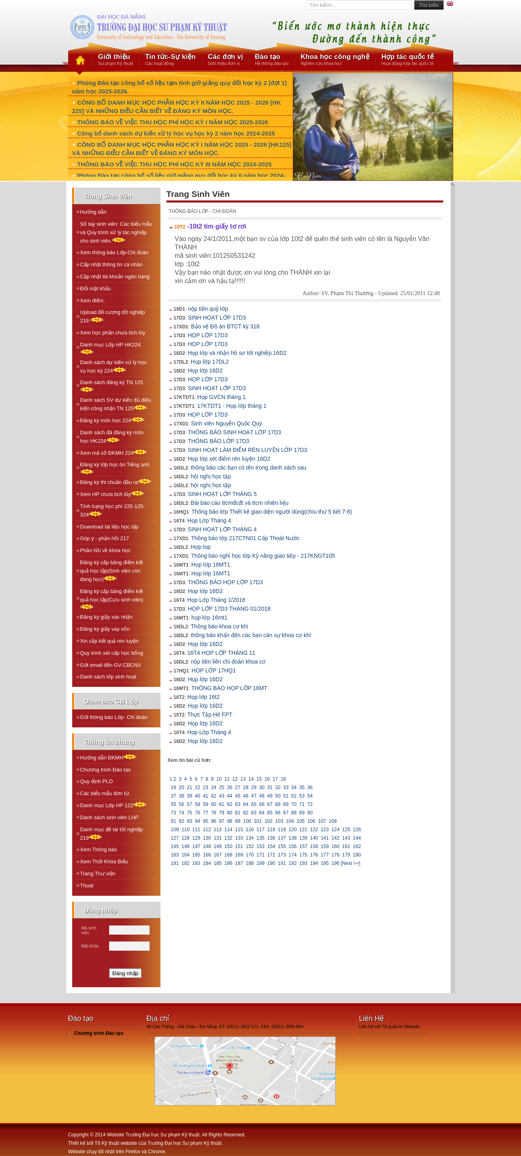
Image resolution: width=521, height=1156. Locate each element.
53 (302, 796)
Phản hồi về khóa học (105, 550)
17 (275, 779)
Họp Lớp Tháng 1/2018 (216, 600)
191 (282, 863)
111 (196, 829)
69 (286, 804)
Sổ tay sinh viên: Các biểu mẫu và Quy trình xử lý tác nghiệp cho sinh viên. (116, 232)
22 (198, 787)
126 (356, 829)
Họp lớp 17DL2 (210, 361)
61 (222, 804)
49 (270, 796)
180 (356, 855)
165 (196, 855)
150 (228, 846)
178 (335, 855)
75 (190, 813)
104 (289, 821)
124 (335, 829)
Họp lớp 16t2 (203, 697)
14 (251, 779)
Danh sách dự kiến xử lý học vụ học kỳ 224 (113, 366)
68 (278, 804)
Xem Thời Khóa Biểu (104, 861)
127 (175, 838)
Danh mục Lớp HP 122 (113, 805)
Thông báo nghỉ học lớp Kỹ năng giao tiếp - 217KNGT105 (263, 556)
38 (182, 796)
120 (292, 829)
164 (185, 855)
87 (286, 813)
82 (246, 813)
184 (207, 863)
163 (175, 855)
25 (222, 787)
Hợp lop (201, 547)
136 (271, 838)
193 (303, 863)
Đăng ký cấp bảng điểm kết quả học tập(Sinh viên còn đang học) (111, 570)
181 (175, 863)
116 (249, 829)
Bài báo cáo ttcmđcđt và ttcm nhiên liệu (240, 503)
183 (196, 863)
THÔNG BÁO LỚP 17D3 (218, 441)
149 (217, 846)
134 (249, 838)
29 (254, 787)
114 (228, 829)
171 (260, 855)
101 (257, 821)
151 (239, 846)
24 (214, 787)
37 (174, 796)
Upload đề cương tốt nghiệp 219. (112, 316)
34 (294, 787)
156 (292, 846)
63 (238, 804)
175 (303, 855)
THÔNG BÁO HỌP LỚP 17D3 (225, 582)
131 (217, 838)
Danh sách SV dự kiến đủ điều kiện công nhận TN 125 (115, 404)
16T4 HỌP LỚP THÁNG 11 (221, 653)
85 (270, 813)
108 (332, 821)
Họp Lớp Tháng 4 (209, 520)
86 (278, 813)
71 (302, 804)
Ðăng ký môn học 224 (112, 420)
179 (346, 855)
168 (228, 855)
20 (182, 787)
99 (238, 821)
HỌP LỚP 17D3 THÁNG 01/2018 (229, 608)
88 (294, 813)
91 (174, 821)
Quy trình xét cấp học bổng (111, 653)
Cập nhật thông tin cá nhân (111, 264)
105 (300, 821)
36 (310, 787)
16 (267, 779)
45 (238, 796)
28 (246, 787)
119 (282, 829)
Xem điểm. (92, 301)
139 (303, 838)
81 (238, 813)
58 (198, 804)
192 (292, 863)
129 (196, 838)
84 (262, 813)
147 (196, 846)
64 (246, 804)
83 (254, 813)
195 (324, 863)
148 (207, 846)
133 (239, 838)
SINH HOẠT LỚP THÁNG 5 (222, 494)
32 (278, 787)
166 (207, 855)
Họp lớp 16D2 (205, 370)
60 (214, 804)
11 (227, 779)
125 (346, 829)
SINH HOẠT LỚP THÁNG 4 (222, 529)
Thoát (86, 886)
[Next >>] (351, 863)
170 (249, 855)
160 (335, 846)
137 (282, 838)
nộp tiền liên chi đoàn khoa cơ (228, 661)
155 (282, 846)
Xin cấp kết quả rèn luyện (109, 641)
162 (356, 846)
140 (314, 838)
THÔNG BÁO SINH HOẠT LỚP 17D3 (234, 432)
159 (324, 846)
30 (262, 787)
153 (260, 846)
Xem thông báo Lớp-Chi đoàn (114, 252)
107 (322, 821)
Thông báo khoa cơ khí (220, 626)
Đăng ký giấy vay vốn (105, 629)
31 (270, 787)
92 (182, 821)
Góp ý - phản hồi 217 (104, 538)
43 (222, 796)
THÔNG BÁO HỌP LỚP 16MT (229, 688)
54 (310, 796)
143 (346, 838)
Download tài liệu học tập (109, 527)
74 (182, 813)
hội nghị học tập (211, 476)
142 (335, 838)
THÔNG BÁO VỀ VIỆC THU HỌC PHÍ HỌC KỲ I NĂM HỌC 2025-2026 (172, 122)
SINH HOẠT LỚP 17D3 (217, 317)
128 (185, 838)
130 (207, 838)
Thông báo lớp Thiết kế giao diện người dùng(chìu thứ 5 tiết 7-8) (272, 511)
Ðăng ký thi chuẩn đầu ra (115, 481)
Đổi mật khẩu (95, 288)
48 (262, 796)
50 (278, 796)
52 (294, 796)
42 (214, 796)
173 (282, 855)
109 (175, 829)
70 (294, 804)
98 (230, 821)
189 (260, 863)
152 (249, 846)
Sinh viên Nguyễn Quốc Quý (226, 423)
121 (303, 829)
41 (206, 796)
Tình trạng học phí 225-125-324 (112, 510)
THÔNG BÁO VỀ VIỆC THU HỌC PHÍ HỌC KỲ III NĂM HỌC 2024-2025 (174, 164)
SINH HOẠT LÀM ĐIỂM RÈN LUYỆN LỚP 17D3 (247, 450)
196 (335, 863)
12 (235, 779)
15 (259, 779)
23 (206, 787)
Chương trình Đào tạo (105, 770)
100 (247, 821)
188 (249, 863)
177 (324, 855)
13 (243, 779)
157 (303, 846)
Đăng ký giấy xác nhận (106, 617)
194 (314, 863)
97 (222, 821)
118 (271, 829)
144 (356, 838)
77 (206, 813)
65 (254, 804)
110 (185, 829)
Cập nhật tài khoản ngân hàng (115, 276)
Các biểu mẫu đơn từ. (105, 793)
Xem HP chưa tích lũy (112, 493)
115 (239, 829)
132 (228, 838)
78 (214, 813)
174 (292, 855)
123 (324, 829)
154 (271, 846)
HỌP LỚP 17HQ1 (214, 670)
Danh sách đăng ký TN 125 (111, 385)
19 (174, 787)
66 (262, 804)
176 (314, 855)
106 (311, 821)
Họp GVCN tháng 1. (222, 397)
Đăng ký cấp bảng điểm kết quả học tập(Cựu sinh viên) (111, 598)
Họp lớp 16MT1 (210, 564)
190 (271, 863)
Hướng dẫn (93, 212)
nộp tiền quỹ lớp (208, 309)
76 (198, 813)
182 (185, 863)
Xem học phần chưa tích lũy (113, 333)
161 (346, 846)
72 (310, 804)
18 (283, 779)
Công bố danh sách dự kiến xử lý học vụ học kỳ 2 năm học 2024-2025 (176, 133)
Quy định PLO (96, 781)
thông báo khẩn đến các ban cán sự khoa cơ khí (251, 635)
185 (217, 863)
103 (279, 821)
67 (270, 804)
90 (310, 813)
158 (314, 846)
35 (302, 787)
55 (174, 804)
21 (190, 787)
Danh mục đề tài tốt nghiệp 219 (111, 833)
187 (239, 863)
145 (175, 846)
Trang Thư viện (98, 874)
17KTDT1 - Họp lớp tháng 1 (232, 406)
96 (214, 821)
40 (198, 796)
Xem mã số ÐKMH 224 (113, 452)
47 (254, 796)
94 (198, 821)
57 (190, 804)
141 (324, 838)
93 (190, 821)
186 (228, 863)
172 (271, 855)
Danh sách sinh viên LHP (109, 817)
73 (174, 813)
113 (217, 829)
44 (230, 796)
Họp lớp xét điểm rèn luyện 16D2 (229, 459)
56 (182, 804)
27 (238, 787)
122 (314, 829)
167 (217, 855)
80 (230, 813)
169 (239, 855)
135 (260, 838)
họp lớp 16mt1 (209, 617)
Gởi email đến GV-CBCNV (110, 665)
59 (206, 804)
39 (190, 796)
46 (246, 796)
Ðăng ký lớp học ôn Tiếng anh (115, 468)
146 (185, 846)
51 (286, 796)
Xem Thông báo (98, 849)
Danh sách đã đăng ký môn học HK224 (112, 436)
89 (302, 813)
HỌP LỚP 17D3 (207, 335)
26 (230, 787)
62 (230, 804)
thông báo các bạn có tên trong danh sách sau (248, 467)
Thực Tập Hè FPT (209, 714)
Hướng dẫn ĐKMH (108, 757)
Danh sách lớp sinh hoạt (108, 677)
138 (292, 838)
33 (286, 787)
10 (219, 779)
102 (268, 821)
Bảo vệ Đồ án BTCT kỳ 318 (225, 326)
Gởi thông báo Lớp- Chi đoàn (114, 717)
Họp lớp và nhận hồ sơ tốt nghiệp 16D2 (237, 353)
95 (206, 821)
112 (207, 829)
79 (222, 813)
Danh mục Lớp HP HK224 (110, 348)
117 (260, 829)
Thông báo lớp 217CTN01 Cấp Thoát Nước (245, 538)
